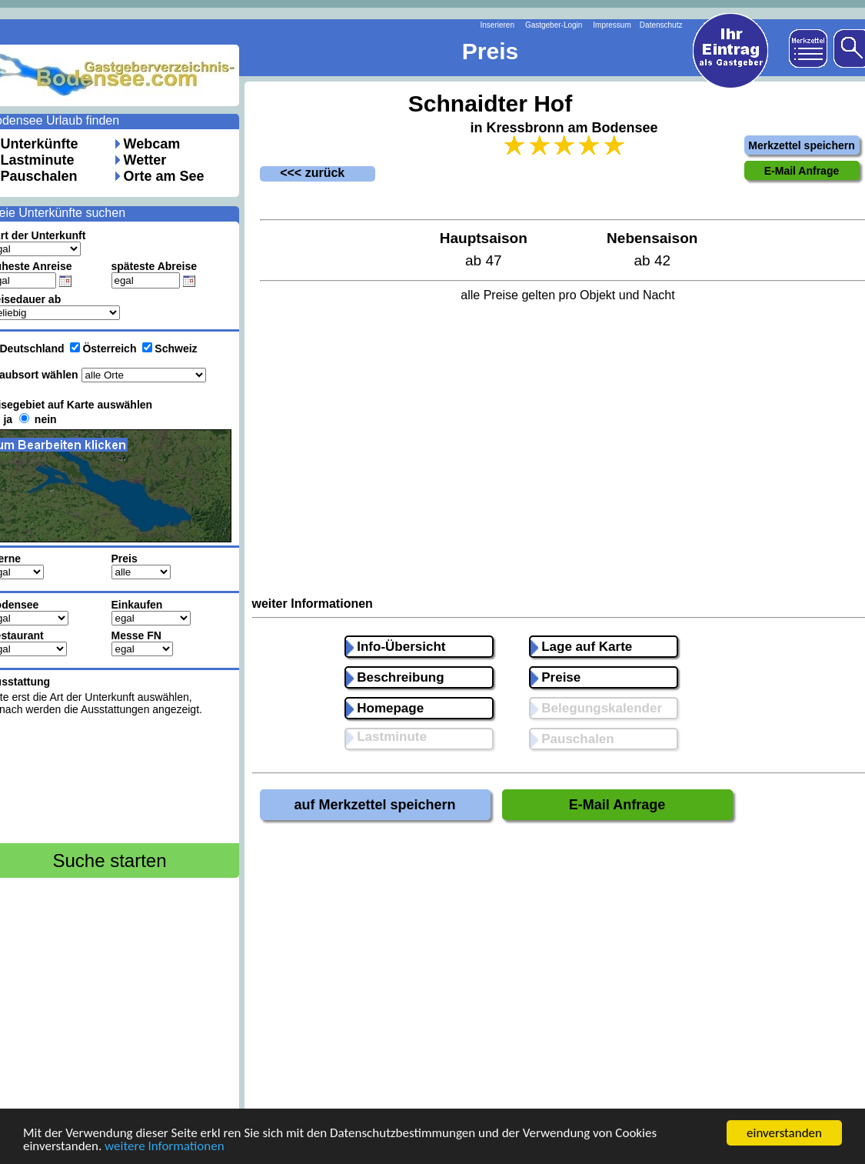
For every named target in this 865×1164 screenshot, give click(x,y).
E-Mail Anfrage (617, 804)
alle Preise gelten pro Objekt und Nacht (567, 295)
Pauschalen (39, 176)
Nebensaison (652, 238)
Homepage (385, 708)
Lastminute (38, 160)
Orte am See (164, 176)
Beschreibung (395, 677)
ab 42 (652, 260)
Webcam (152, 144)
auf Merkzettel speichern (374, 804)
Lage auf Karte (582, 646)
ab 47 (483, 260)
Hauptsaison (483, 238)
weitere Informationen (165, 1147)
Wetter (145, 160)
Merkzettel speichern (801, 145)
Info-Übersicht (396, 646)
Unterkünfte (39, 144)
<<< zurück (302, 172)
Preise (556, 677)
